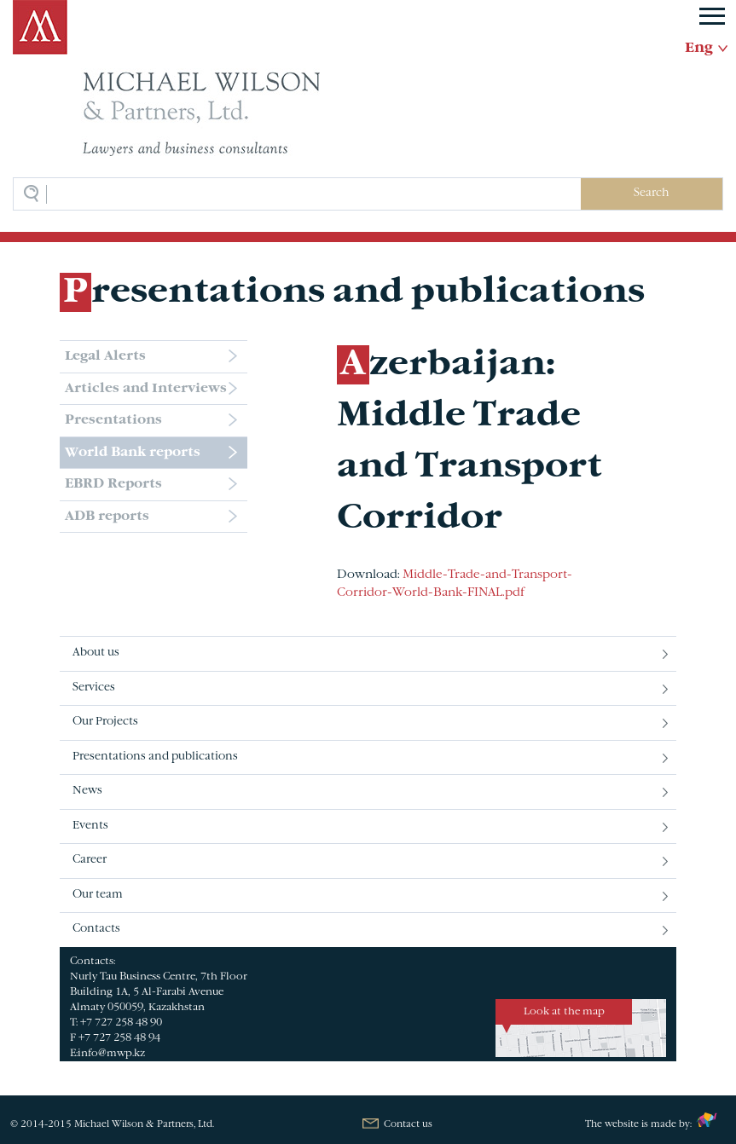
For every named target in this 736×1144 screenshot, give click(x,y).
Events (90, 826)
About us (95, 653)
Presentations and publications (155, 757)
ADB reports (107, 517)
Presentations (113, 420)
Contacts (96, 929)
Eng (699, 49)
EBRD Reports (113, 484)
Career (89, 860)
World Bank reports (132, 453)
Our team (97, 895)
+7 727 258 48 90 (121, 1023)
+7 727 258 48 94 (119, 1038)
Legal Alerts (105, 356)
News (87, 791)
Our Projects (105, 722)
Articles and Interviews (146, 389)
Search (651, 193)
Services (93, 688)
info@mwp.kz (111, 1053)
